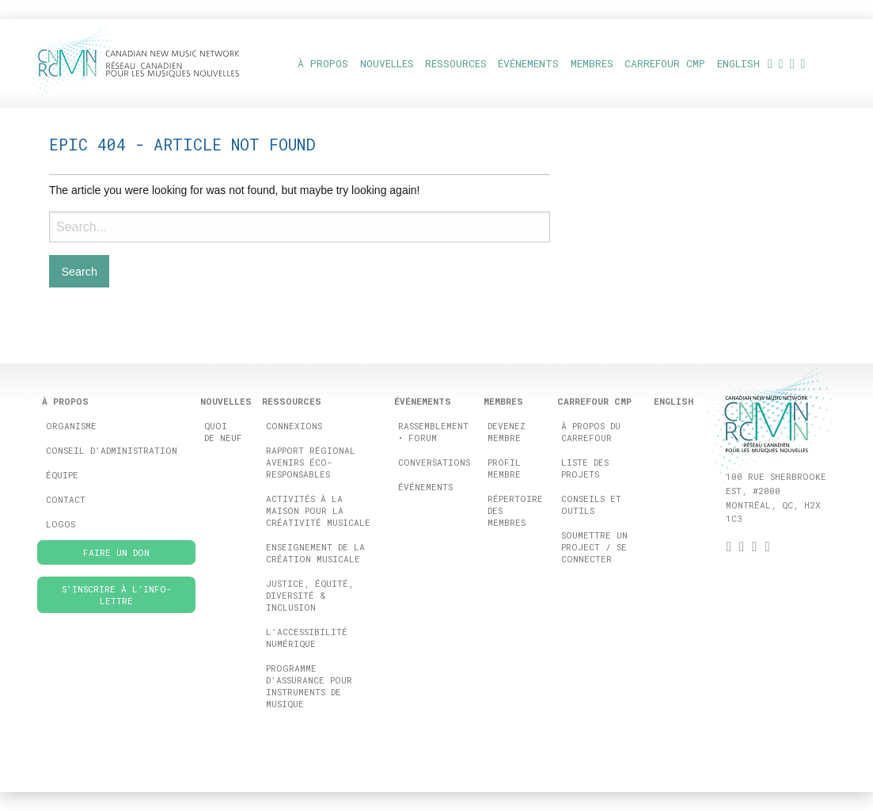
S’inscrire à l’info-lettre (117, 595)
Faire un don (116, 552)
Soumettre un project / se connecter (594, 547)
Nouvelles (387, 63)
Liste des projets (585, 468)
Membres (592, 63)
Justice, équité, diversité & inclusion (310, 595)
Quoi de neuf (223, 432)
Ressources (456, 63)
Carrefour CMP (664, 63)
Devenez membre (507, 432)
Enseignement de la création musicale (315, 553)
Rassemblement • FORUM (433, 432)
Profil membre (504, 468)
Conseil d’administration (111, 450)
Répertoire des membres (515, 510)
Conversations (434, 462)
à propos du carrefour (591, 432)
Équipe (62, 475)
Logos (60, 524)
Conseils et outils (591, 504)
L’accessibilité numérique (306, 637)
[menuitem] (738, 63)
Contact (65, 499)
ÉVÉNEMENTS (528, 63)
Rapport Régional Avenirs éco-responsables (310, 462)
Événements (425, 487)
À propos (323, 63)
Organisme (71, 426)
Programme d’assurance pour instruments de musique (309, 686)
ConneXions (294, 426)
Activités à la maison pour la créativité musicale (318, 510)
